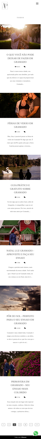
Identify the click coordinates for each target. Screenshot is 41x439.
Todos (20, 17)
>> (37, 425)
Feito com (20, 437)
